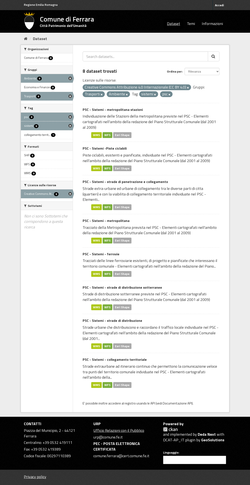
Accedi (219, 5)
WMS (96, 135)
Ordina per (174, 71)
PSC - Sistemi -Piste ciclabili (105, 148)
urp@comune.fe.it (108, 437)
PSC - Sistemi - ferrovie (101, 254)
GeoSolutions (212, 440)
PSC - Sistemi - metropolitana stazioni (113, 109)
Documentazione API (177, 403)
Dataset (173, 23)
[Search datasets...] (145, 56)
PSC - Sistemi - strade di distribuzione (112, 320)
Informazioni (212, 23)
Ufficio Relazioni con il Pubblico (118, 430)
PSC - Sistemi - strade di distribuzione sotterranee (122, 287)
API (152, 403)
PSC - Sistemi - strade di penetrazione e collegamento (125, 181)
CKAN (170, 429)
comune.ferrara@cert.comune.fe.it (121, 456)
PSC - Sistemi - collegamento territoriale (115, 359)
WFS (107, 135)
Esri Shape (122, 135)
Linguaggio (170, 452)
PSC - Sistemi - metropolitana (106, 220)
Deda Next (207, 434)
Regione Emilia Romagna (41, 4)
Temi (191, 23)
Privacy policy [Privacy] (35, 477)
